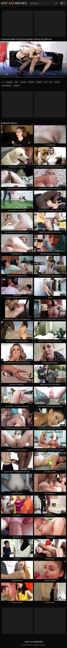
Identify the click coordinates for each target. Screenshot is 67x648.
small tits (17, 85)
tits (50, 82)
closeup (56, 82)
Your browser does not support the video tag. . (33, 60)
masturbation (6, 85)
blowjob (39, 82)
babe (16, 82)
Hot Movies (14, 3)
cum (45, 82)
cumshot (31, 82)
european (9, 82)
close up (23, 82)
